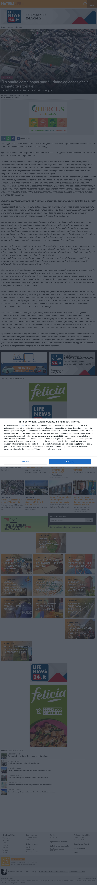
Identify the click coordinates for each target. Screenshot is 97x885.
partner (21, 425)
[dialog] (48, 442)
